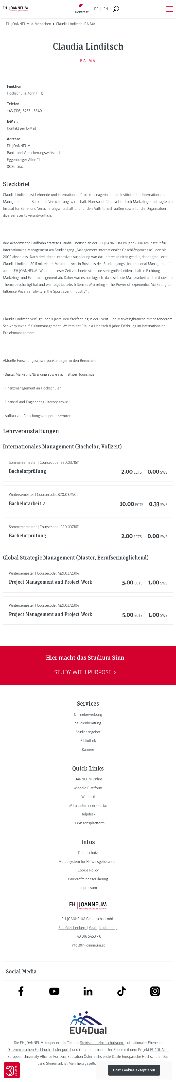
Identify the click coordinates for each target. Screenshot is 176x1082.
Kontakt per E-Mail (21, 128)
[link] (88, 714)
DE (96, 8)
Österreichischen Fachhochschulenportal (39, 1049)
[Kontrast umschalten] (81, 9)
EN (106, 8)
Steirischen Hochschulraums (102, 1042)
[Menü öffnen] (169, 9)
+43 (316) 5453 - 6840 (24, 110)
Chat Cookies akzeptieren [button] (134, 1070)
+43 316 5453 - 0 (88, 936)
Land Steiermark (50, 1063)
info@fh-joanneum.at (88, 945)
